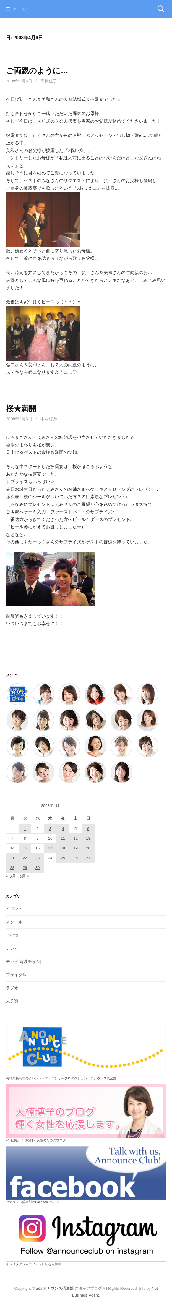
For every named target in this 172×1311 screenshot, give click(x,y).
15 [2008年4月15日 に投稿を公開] (25, 848)
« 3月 (11, 876)
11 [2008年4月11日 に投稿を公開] (63, 838)
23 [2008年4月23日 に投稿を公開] (37, 858)
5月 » (24, 876)
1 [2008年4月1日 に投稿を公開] (25, 828)
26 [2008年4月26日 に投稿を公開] (75, 858)
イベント (14, 908)
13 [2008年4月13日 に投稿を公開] (88, 838)
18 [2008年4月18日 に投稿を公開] (63, 848)
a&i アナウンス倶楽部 (55, 1288)
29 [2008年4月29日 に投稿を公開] (25, 867)
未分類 (12, 1001)
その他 (12, 935)
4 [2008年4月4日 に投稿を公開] (63, 828)
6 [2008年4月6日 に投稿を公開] (88, 828)
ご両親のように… (37, 71)
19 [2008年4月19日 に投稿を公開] (75, 848)
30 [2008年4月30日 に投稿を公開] (37, 867)
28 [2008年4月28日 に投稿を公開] (12, 867)
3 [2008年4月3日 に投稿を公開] (50, 828)
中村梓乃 (48, 419)
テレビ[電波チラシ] (23, 961)
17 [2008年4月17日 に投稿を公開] (50, 848)
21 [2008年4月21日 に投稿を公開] (12, 858)
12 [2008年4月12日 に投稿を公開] (75, 838)
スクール (14, 922)
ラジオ (12, 987)
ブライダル (16, 974)
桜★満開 (21, 408)
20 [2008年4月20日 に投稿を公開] (88, 848)
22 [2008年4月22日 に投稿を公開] (25, 858)
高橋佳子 (48, 81)
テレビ (12, 948)
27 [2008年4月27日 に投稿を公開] (88, 858)
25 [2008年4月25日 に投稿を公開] (63, 858)
